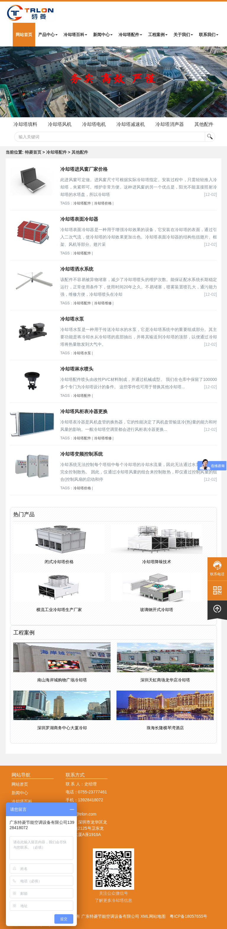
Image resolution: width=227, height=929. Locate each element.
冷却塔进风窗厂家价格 (84, 169)
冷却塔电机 (94, 124)
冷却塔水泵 (72, 318)
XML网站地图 (153, 916)
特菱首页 (33, 152)
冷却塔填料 (25, 124)
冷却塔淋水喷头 (76, 368)
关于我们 (183, 34)
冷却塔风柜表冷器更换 (84, 411)
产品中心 (48, 34)
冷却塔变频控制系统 (81, 454)
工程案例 (158, 34)
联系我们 (208, 34)
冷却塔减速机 (130, 124)
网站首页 (24, 34)
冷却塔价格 (103, 203)
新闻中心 (103, 34)
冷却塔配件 (130, 34)
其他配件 (203, 124)
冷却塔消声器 (169, 124)
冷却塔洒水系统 (76, 269)
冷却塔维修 (103, 303)
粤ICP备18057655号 (188, 916)
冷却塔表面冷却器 (79, 219)
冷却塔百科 (75, 34)
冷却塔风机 (60, 124)
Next (6, 82)
